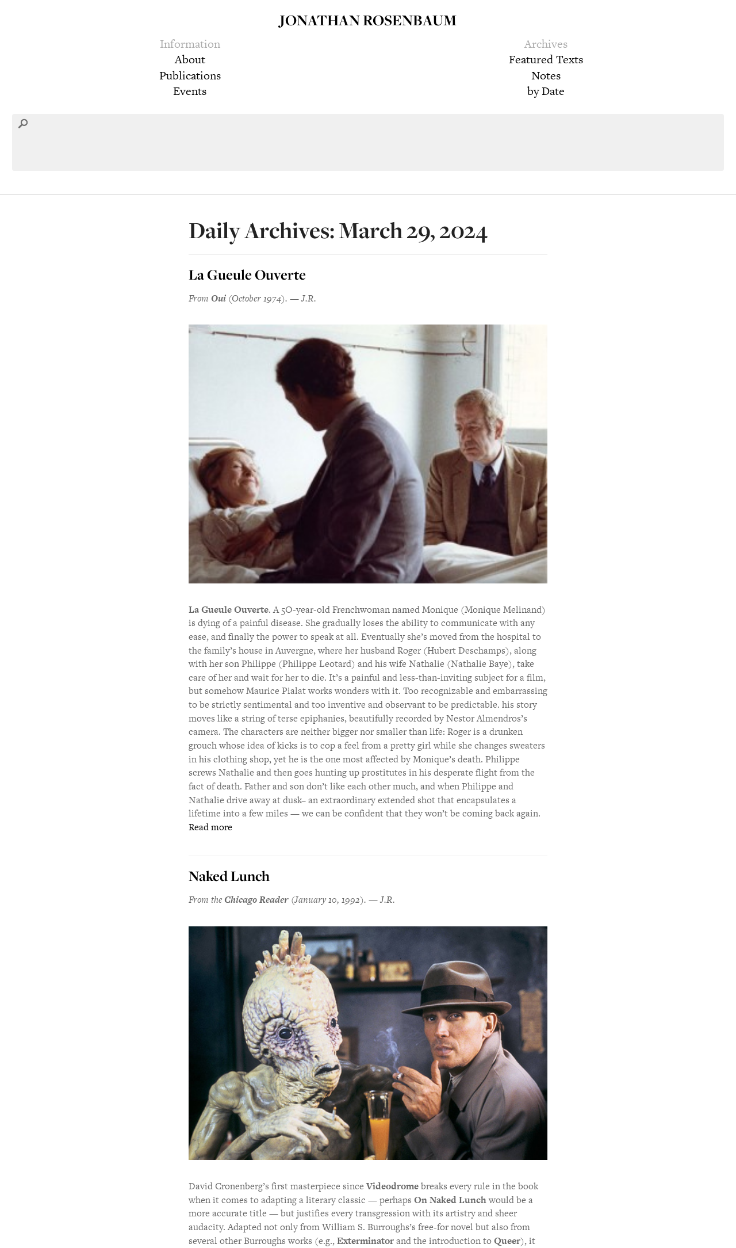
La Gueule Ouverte (247, 274)
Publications (190, 75)
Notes (546, 75)
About (190, 59)
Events (189, 91)
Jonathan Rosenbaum (368, 20)
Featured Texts (546, 59)
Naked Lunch (229, 876)
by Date (546, 91)
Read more (210, 827)
